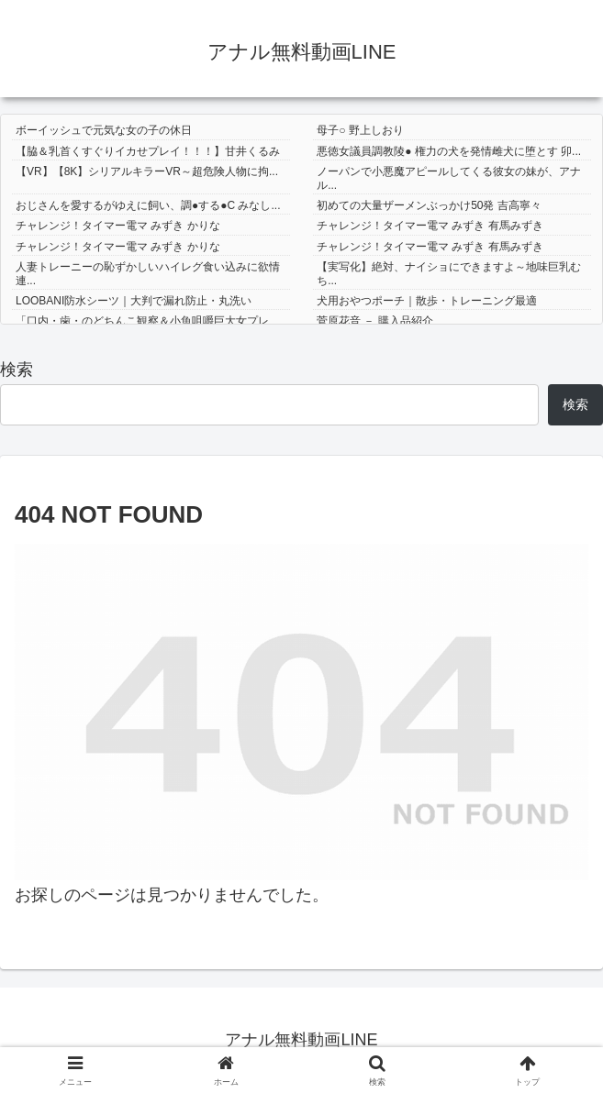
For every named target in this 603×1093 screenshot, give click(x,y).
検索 (16, 369)
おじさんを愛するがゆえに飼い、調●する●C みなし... (148, 205)
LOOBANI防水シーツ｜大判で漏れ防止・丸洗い (133, 300)
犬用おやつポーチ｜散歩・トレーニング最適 (427, 300)
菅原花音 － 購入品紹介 (375, 321)
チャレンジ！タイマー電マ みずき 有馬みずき (430, 225)
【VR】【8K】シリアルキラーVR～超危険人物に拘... (147, 171)
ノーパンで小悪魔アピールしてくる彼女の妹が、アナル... (449, 178)
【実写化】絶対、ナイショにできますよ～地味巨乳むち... (449, 273)
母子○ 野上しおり (360, 130)
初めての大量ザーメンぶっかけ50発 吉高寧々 (429, 205)
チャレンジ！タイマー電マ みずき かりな (118, 225)
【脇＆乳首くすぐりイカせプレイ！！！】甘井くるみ (148, 151)
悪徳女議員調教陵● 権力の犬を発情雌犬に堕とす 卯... (449, 151)
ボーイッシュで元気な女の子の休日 (104, 130)
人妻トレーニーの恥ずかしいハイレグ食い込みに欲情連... (148, 273)
